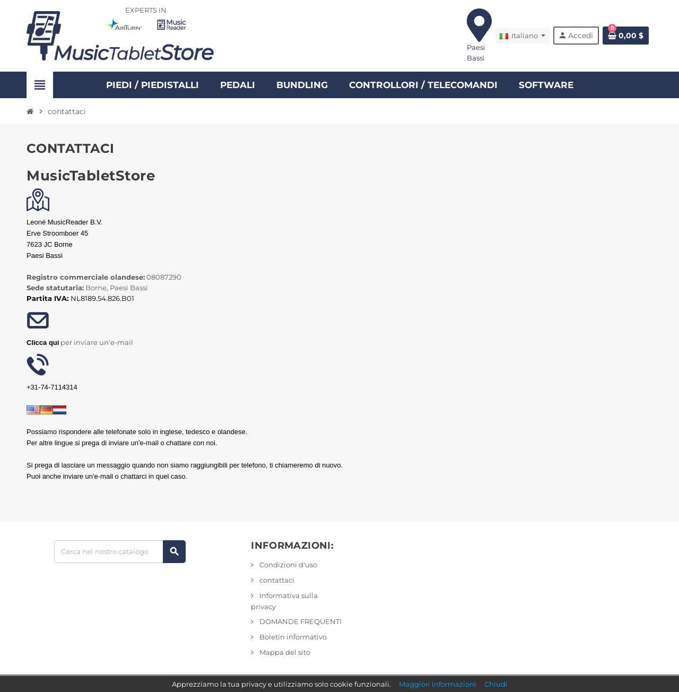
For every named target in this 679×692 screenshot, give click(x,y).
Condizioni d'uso (287, 564)
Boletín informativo (292, 637)
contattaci (276, 580)
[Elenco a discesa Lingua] (522, 36)
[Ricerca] (119, 551)
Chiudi (496, 684)
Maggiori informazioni (437, 684)
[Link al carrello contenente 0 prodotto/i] (626, 36)
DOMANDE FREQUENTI (300, 621)
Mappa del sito (284, 652)
